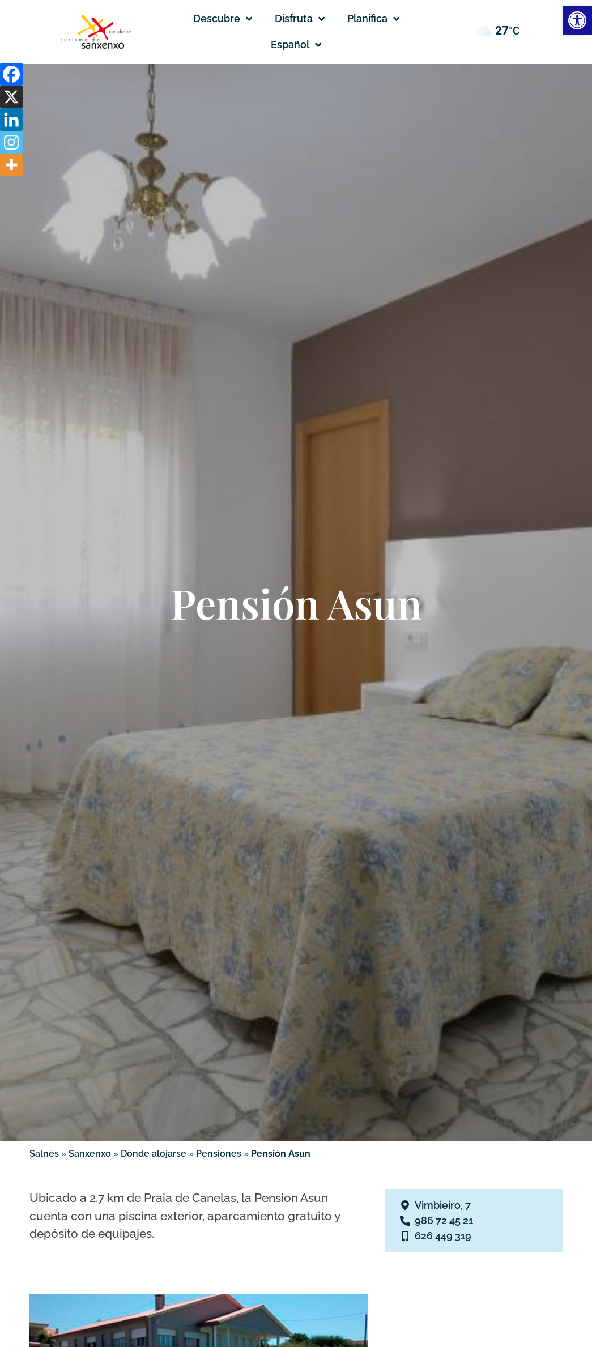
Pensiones (218, 1153)
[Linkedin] (11, 119)
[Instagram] (11, 142)
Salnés (44, 1153)
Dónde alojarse (153, 1153)
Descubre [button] (222, 18)
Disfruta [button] (300, 18)
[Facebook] (11, 74)
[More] (11, 165)
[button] (296, 45)
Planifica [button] (373, 18)
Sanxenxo (90, 1153)
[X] (11, 97)
